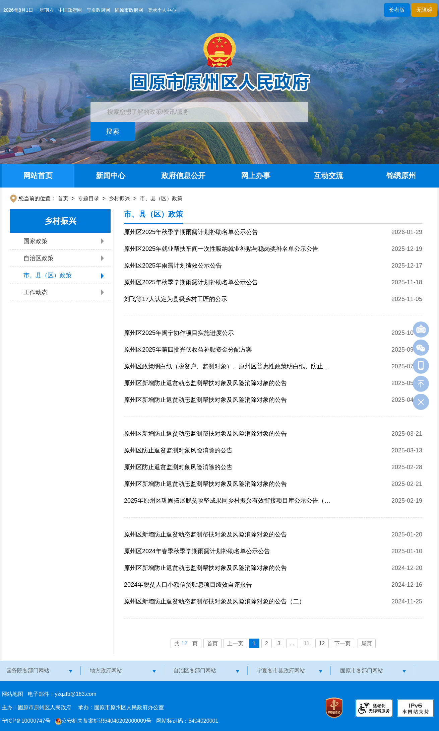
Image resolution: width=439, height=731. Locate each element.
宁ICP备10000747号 (26, 721)
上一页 (235, 643)
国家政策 (35, 241)
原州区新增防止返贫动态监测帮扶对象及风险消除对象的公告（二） (214, 601)
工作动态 (35, 292)
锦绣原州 (401, 175)
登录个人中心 (162, 10)
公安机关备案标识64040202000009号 (103, 721)
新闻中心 (110, 175)
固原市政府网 (129, 10)
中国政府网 (70, 10)
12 (322, 643)
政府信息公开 (183, 175)
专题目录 (88, 198)
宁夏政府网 (98, 10)
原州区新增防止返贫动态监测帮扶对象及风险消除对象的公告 (205, 383)
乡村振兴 (119, 198)
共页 (186, 643)
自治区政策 (38, 258)
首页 (63, 198)
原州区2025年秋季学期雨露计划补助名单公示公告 (191, 232)
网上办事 (255, 175)
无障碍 (424, 10)
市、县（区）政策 (161, 198)
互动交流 (328, 175)
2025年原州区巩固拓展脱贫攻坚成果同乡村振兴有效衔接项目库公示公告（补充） (227, 503)
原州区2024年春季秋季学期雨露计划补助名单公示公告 (197, 551)
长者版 (397, 10)
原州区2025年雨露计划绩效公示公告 (173, 265)
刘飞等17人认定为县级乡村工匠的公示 (175, 299)
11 (307, 643)
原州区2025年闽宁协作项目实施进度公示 (179, 333)
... (292, 643)
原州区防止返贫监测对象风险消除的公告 (178, 450)
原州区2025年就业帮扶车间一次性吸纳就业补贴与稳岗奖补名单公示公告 (221, 248)
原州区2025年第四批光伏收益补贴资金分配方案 (188, 349)
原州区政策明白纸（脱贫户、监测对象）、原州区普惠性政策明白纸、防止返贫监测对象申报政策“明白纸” (226, 369)
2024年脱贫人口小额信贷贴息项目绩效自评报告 (188, 584)
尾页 (366, 643)
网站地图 (12, 694)
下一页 (342, 643)
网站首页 (38, 175)
